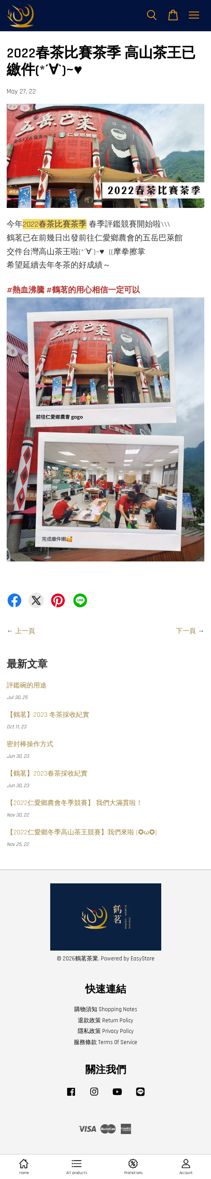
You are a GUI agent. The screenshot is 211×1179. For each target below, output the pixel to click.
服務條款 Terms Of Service (105, 1042)
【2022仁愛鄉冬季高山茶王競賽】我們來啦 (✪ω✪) (82, 832)
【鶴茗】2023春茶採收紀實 (47, 773)
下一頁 (186, 631)
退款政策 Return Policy (105, 1020)
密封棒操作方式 (30, 744)
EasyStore (143, 958)
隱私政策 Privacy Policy (106, 1031)
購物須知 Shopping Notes (105, 1009)
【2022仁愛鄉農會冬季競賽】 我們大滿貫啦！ (75, 803)
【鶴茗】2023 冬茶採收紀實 (48, 715)
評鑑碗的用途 (27, 685)
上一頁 (25, 631)
